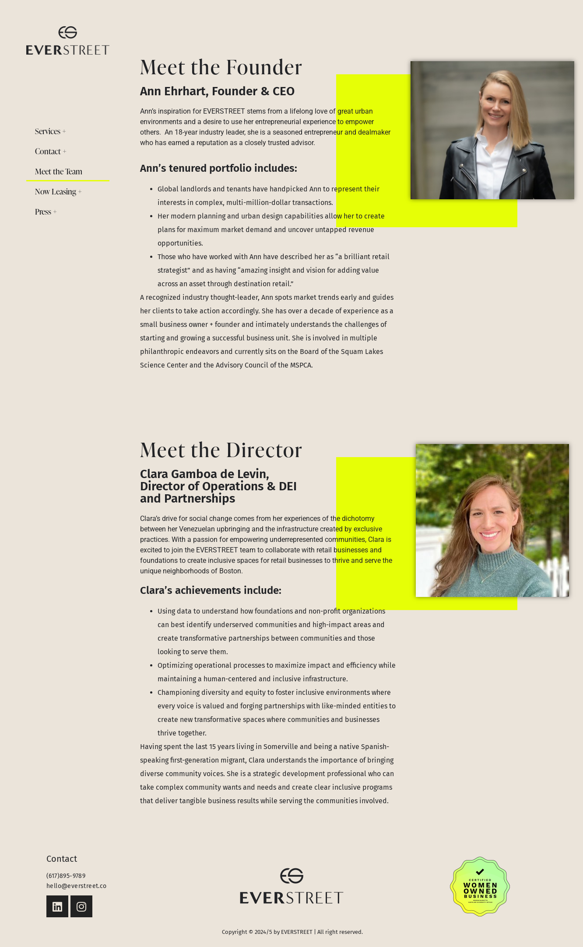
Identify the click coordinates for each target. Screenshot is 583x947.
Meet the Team (58, 171)
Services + (50, 130)
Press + (46, 211)
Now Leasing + (58, 191)
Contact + (51, 151)
